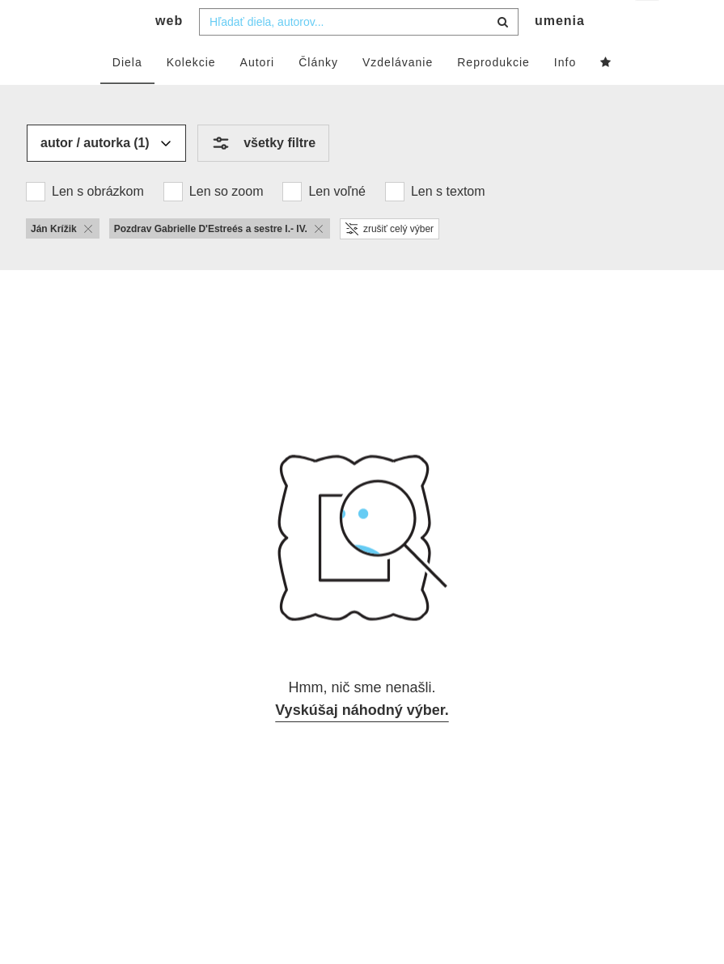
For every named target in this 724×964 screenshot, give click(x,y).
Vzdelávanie (397, 94)
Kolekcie (191, 94)
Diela (127, 94)
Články (318, 94)
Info (565, 94)
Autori (257, 94)
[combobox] (359, 54)
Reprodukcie (493, 94)
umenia (560, 53)
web (169, 53)
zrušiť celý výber (389, 261)
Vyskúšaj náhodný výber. (361, 742)
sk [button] (648, 25)
